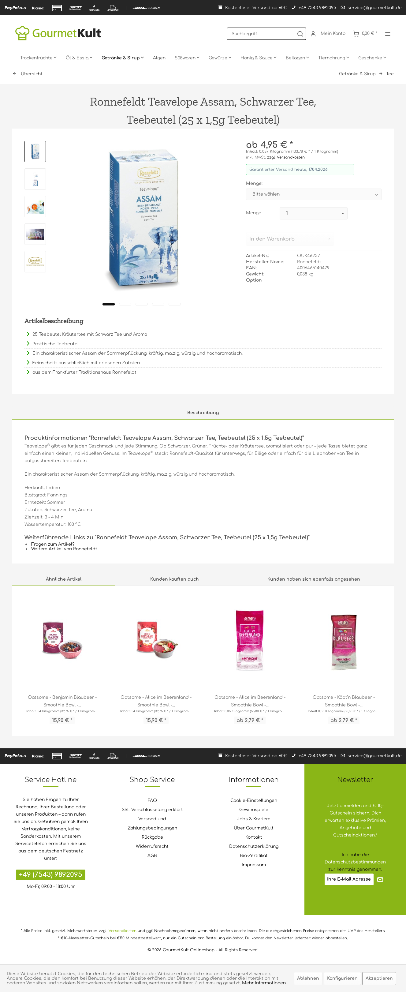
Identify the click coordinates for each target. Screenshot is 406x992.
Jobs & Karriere (253, 819)
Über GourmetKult (254, 828)
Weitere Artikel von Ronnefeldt (60, 549)
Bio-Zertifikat (254, 855)
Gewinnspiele (253, 809)
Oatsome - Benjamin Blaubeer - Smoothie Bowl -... (62, 701)
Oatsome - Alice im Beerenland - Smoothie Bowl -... (156, 701)
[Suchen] (300, 34)
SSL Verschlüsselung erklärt (152, 809)
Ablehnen (308, 978)
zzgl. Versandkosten (286, 157)
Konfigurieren (342, 978)
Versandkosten (122, 931)
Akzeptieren (379, 978)
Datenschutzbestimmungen (355, 862)
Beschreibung (203, 412)
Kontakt (253, 837)
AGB (152, 855)
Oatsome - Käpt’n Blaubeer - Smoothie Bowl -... (344, 701)
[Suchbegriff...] (266, 34)
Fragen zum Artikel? (49, 544)
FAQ (152, 800)
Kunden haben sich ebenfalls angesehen (313, 579)
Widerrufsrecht (152, 846)
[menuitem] (266, 34)
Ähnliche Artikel (63, 579)
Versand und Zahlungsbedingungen (152, 823)
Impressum (254, 865)
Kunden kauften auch (174, 579)
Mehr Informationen (264, 983)
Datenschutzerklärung (253, 846)
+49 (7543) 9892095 (50, 874)
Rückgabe (152, 837)
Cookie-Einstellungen (253, 800)
